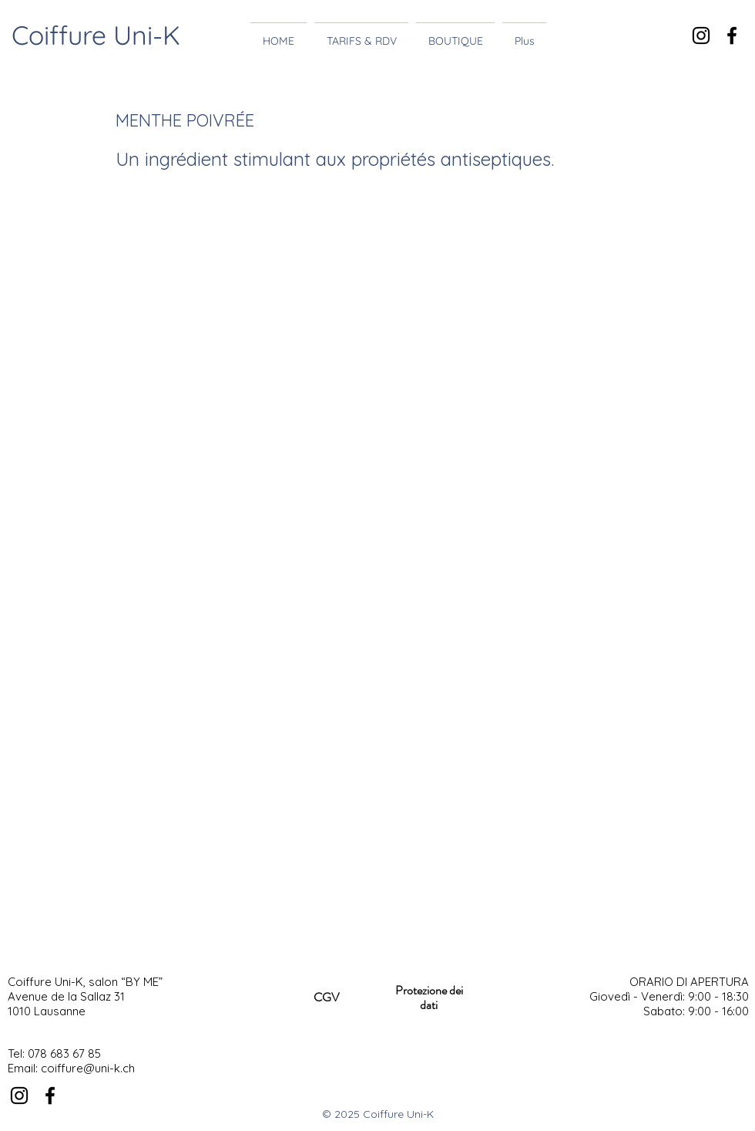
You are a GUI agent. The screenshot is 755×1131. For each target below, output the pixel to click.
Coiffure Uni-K (96, 35)
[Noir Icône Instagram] (701, 35)
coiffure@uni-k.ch (88, 1068)
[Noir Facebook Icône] (731, 35)
